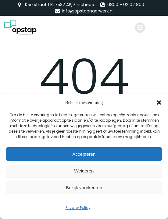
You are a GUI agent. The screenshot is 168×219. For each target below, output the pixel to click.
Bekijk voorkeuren (84, 187)
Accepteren (84, 154)
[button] (159, 102)
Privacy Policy (78, 207)
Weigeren (84, 170)
